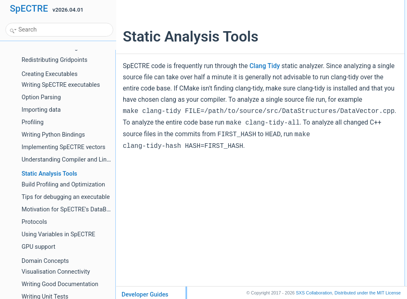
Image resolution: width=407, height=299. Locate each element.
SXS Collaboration (314, 292)
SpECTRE (29, 8)
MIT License (367, 292)
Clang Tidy (264, 66)
